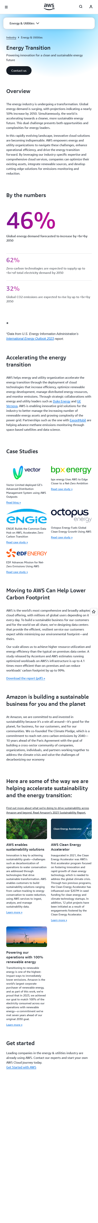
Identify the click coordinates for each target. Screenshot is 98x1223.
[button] (24, 23)
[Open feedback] (93, 611)
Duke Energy (61, 401)
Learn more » (14, 912)
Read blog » (13, 502)
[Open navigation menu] (6, 7)
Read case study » (62, 489)
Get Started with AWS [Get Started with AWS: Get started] (21, 1067)
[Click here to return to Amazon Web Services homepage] (49, 7)
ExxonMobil (78, 420)
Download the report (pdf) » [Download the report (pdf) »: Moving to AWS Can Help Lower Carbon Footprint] (25, 678)
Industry (11, 37)
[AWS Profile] (91, 7)
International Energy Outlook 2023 (30, 338)
